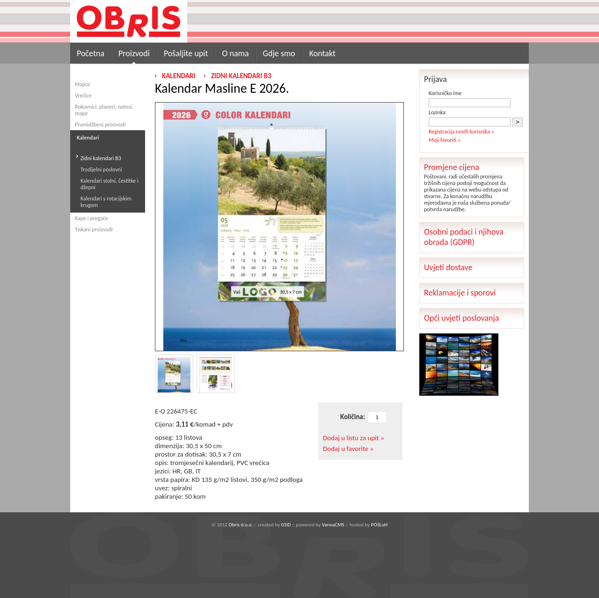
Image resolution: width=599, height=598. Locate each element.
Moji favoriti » (444, 140)
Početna (90, 53)
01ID (286, 525)
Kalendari (178, 76)
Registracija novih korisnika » (461, 131)
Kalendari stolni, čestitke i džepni (109, 184)
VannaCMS (333, 525)
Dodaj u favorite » (348, 448)
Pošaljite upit (186, 53)
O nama (235, 53)
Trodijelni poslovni (101, 169)
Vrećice (83, 95)
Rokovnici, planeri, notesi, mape (104, 110)
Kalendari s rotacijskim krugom (105, 201)
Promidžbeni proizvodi (100, 124)
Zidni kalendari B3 (100, 158)
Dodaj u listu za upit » (353, 438)
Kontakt (322, 53)
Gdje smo (279, 53)
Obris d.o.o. (240, 525)
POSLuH (379, 525)
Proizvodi (134, 53)
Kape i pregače (91, 218)
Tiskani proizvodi (94, 229)
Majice (82, 84)
